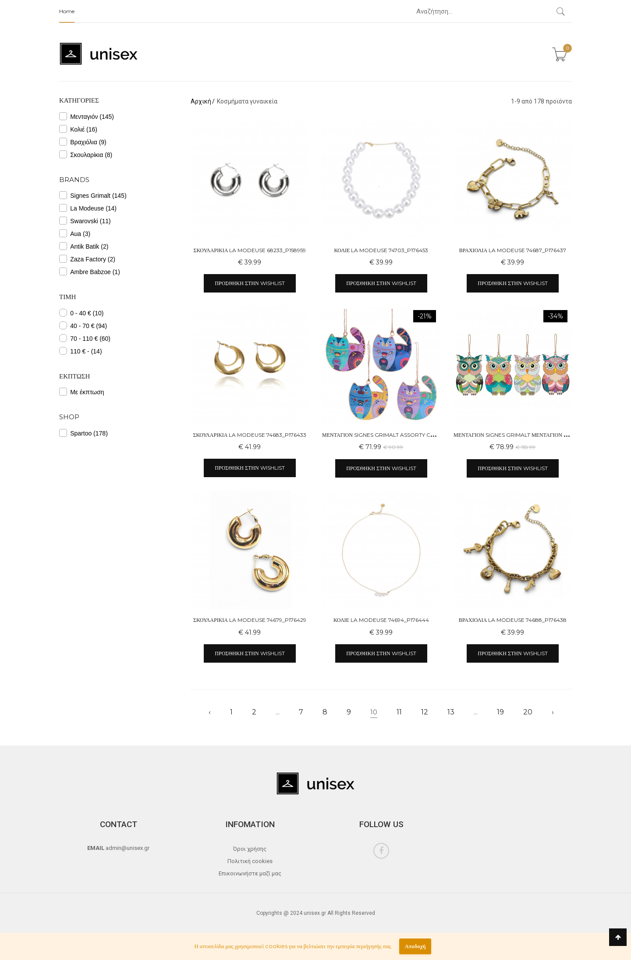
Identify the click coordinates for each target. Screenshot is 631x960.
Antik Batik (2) (83, 246)
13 (450, 712)
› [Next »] (553, 712)
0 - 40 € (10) (81, 313)
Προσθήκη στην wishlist (249, 283)
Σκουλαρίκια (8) (85, 154)
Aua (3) (74, 233)
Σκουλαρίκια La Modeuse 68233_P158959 (250, 250)
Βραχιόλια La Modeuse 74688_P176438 (513, 620)
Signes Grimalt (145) (93, 195)
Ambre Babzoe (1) (89, 271)
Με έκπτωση (81, 392)
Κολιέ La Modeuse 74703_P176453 (381, 250)
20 (527, 712)
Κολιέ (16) (78, 129)
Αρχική (201, 101)
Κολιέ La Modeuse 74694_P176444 (381, 620)
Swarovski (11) (85, 221)
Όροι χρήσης (249, 849)
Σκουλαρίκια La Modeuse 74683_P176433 (250, 435)
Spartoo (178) (83, 433)
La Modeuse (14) (88, 208)
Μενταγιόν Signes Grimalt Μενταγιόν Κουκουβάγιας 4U (533, 435)
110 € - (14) (80, 351)
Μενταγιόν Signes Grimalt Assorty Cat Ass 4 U (390, 435)
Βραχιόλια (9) (82, 142)
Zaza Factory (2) (87, 259)
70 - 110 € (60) (84, 338)
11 (399, 712)
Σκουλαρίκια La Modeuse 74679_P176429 (249, 620)
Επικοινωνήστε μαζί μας (250, 873)
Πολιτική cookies (250, 861)
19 (500, 712)
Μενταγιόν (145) (86, 116)
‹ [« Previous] (210, 712)
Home (66, 11)
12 (424, 712)
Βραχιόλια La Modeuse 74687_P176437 (512, 250)
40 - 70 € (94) (83, 325)
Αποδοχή (414, 946)
